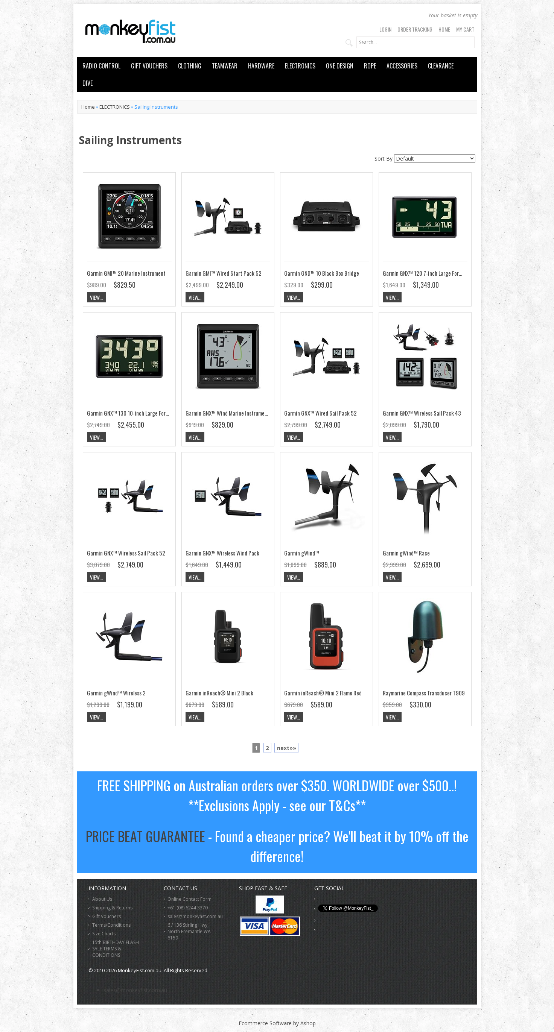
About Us (102, 899)
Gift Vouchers (106, 916)
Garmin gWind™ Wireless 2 (116, 693)
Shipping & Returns (112, 908)
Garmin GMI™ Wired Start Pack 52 (224, 273)
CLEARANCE (441, 65)
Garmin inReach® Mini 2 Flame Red (323, 693)
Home (444, 29)
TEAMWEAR (224, 65)
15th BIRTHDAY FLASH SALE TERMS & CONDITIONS (115, 948)
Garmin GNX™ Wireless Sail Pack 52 (126, 553)
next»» (286, 747)
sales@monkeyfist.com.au (195, 916)
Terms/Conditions (111, 925)
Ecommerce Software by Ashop (277, 1023)
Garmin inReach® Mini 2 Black (219, 693)
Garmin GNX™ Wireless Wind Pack (222, 553)
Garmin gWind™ (301, 553)
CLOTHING (189, 65)
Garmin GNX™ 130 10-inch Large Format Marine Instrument (151, 413)
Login (385, 29)
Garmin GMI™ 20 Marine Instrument (126, 273)
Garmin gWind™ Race (406, 553)
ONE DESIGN (339, 65)
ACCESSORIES (402, 65)
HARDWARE (261, 65)
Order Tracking (414, 29)
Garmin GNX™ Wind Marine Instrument (227, 413)
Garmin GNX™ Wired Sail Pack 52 (320, 413)
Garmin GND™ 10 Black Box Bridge (321, 273)
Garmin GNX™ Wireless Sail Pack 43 (422, 413)
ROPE (370, 65)
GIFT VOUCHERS (149, 65)
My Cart (465, 29)
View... (96, 297)
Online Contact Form (189, 899)
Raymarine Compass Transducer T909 (424, 693)
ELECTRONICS (300, 65)
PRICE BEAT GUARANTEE (145, 836)
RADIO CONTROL (101, 65)
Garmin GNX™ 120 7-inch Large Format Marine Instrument (446, 273)
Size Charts (104, 933)
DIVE (87, 83)
